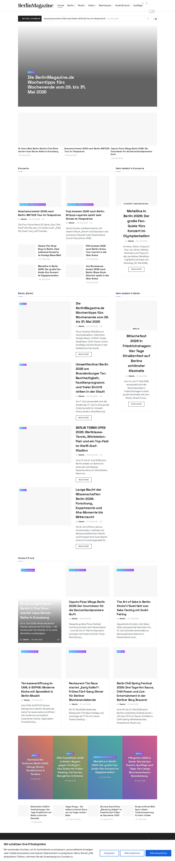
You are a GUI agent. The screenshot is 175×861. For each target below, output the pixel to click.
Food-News (28, 570)
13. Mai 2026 (85, 704)
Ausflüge (137, 5)
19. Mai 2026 (37, 700)
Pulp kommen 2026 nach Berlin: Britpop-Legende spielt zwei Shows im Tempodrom (85, 215)
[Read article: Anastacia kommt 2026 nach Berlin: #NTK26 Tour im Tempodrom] (87, 129)
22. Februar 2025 (72, 819)
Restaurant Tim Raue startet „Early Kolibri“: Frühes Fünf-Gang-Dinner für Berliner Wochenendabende (86, 691)
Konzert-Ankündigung (32, 204)
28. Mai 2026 (82, 223)
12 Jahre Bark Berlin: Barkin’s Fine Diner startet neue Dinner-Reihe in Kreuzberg (38, 150)
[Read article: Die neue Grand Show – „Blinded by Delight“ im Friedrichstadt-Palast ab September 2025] (93, 810)
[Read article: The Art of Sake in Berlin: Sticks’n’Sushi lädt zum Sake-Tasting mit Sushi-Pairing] (135, 581)
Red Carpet (105, 5)
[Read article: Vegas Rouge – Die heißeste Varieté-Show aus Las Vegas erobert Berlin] (58, 810)
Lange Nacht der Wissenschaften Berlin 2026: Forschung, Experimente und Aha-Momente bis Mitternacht (89, 503)
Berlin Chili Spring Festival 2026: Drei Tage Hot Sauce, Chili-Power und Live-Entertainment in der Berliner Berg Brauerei (135, 691)
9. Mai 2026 (141, 376)
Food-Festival (77, 570)
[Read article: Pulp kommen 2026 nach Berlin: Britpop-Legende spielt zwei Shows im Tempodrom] (87, 191)
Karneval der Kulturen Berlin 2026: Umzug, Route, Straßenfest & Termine (35, 767)
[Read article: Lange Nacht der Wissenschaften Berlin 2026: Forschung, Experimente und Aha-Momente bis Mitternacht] (44, 506)
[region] (87, 850)
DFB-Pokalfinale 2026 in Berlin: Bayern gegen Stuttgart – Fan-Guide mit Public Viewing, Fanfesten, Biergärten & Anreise (70, 767)
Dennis (23, 219)
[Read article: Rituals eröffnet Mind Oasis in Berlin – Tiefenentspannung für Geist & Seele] (127, 810)
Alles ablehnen (132, 853)
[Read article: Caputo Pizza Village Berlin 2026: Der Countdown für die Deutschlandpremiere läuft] (134, 129)
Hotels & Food (125, 570)
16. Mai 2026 (139, 781)
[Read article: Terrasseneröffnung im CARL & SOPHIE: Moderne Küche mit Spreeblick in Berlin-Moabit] (39, 662)
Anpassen (109, 853)
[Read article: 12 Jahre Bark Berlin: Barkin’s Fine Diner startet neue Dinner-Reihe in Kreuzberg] (41, 129)
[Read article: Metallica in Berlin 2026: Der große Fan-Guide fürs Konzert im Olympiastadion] (27, 271)
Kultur (91, 5)
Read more (137, 269)
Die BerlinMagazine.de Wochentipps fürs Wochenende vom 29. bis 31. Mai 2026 (92, 312)
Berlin (70, 5)
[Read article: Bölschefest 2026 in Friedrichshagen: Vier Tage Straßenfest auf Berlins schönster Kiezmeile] (136, 316)
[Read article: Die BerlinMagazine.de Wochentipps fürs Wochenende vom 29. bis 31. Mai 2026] (44, 320)
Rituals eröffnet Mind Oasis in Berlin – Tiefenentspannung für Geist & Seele (145, 811)
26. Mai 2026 (44, 279)
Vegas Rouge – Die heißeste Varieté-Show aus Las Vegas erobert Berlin (76, 811)
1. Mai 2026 (35, 779)
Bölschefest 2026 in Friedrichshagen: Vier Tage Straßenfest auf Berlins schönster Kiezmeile (41, 812)
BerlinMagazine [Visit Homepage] (35, 5)
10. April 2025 (106, 819)
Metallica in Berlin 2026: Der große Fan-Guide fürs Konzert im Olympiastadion (104, 767)
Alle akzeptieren (158, 853)
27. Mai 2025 (141, 819)
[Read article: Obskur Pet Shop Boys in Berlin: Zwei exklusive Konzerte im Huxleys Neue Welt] (27, 250)
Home (60, 5)
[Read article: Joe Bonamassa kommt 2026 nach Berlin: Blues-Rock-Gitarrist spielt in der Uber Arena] (75, 271)
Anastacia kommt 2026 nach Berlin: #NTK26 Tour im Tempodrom (75, 18)
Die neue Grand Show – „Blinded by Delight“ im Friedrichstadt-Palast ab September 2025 (111, 811)
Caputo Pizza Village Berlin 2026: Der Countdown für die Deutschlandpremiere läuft (131, 151)
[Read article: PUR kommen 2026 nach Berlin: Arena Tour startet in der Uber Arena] (75, 250)
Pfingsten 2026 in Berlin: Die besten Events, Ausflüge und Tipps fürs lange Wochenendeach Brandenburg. (139, 767)
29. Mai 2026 (34, 219)
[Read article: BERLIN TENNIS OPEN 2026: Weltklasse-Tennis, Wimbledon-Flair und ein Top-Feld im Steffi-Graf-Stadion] (44, 444)
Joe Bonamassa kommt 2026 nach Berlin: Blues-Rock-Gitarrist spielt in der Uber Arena (97, 272)
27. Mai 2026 (44, 259)
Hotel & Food (122, 5)
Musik (81, 5)
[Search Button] (156, 19)
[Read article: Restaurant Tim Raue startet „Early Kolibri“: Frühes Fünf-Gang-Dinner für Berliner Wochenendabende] (87, 662)
